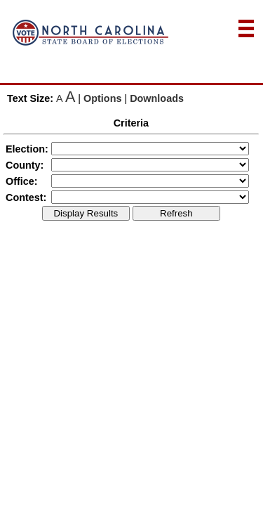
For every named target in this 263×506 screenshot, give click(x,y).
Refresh (176, 213)
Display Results (85, 213)
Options (102, 98)
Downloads (157, 98)
